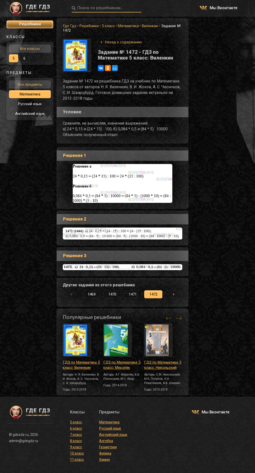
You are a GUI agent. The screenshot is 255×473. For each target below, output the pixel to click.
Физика (105, 453)
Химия (104, 460)
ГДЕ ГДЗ (29, 8)
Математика (128, 26)
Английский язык (30, 113)
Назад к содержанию (123, 42)
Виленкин (150, 26)
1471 (133, 294)
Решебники (89, 26)
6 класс (76, 428)
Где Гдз (69, 26)
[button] (173, 294)
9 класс (76, 447)
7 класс (76, 435)
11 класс (77, 460)
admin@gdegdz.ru (23, 441)
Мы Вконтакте (223, 8)
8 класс (76, 441)
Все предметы (30, 84)
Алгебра (106, 441)
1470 (112, 294)
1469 (92, 294)
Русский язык (30, 104)
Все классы (30, 48)
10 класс (77, 453)
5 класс (108, 26)
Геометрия (108, 447)
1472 (153, 294)
